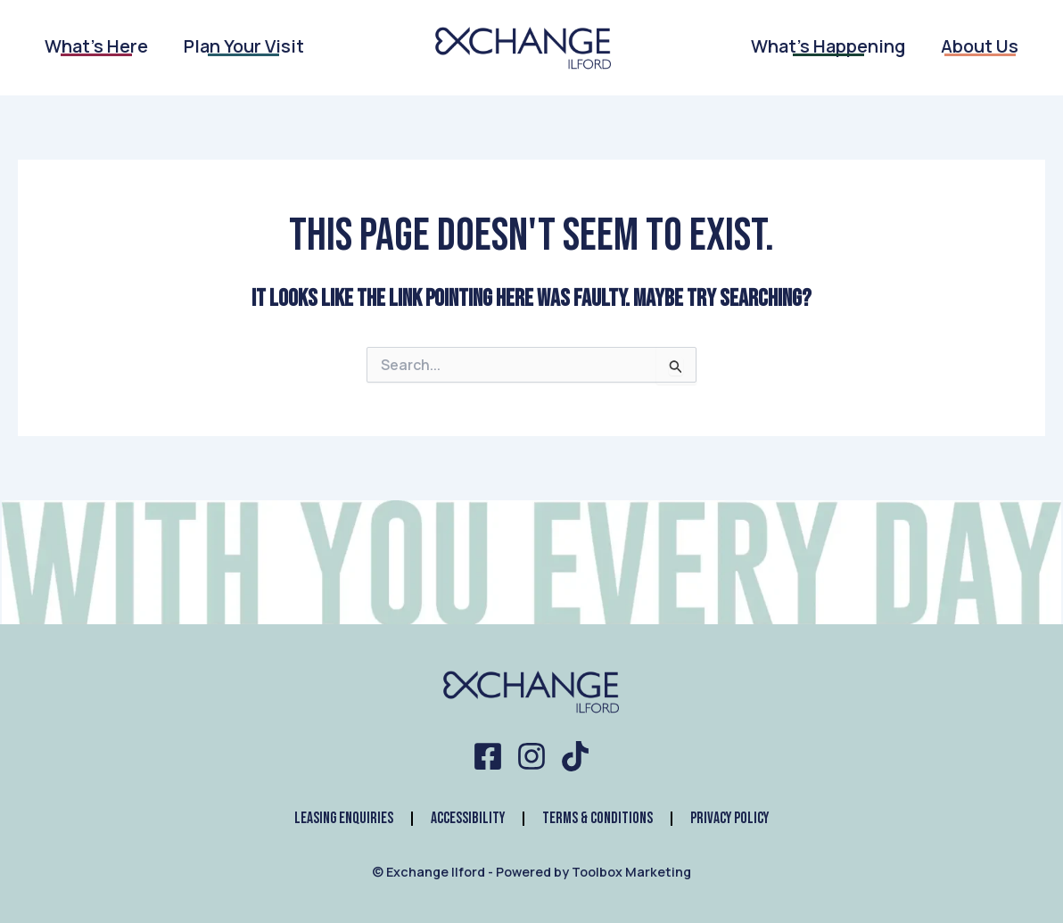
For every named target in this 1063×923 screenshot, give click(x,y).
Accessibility (467, 818)
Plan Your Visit (243, 43)
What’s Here (96, 43)
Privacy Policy (730, 818)
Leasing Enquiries (341, 818)
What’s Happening (829, 43)
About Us (979, 43)
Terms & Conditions (597, 818)
